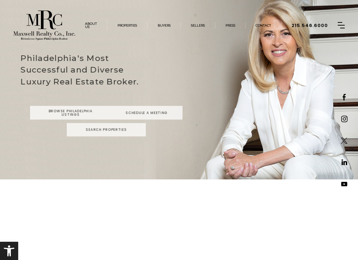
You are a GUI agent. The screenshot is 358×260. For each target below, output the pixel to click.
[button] (9, 251)
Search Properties (106, 137)
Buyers (164, 25)
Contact (263, 25)
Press (230, 25)
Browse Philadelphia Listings (71, 120)
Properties (127, 25)
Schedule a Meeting (146, 120)
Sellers (198, 25)
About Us (91, 25)
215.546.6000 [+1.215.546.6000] (310, 25)
